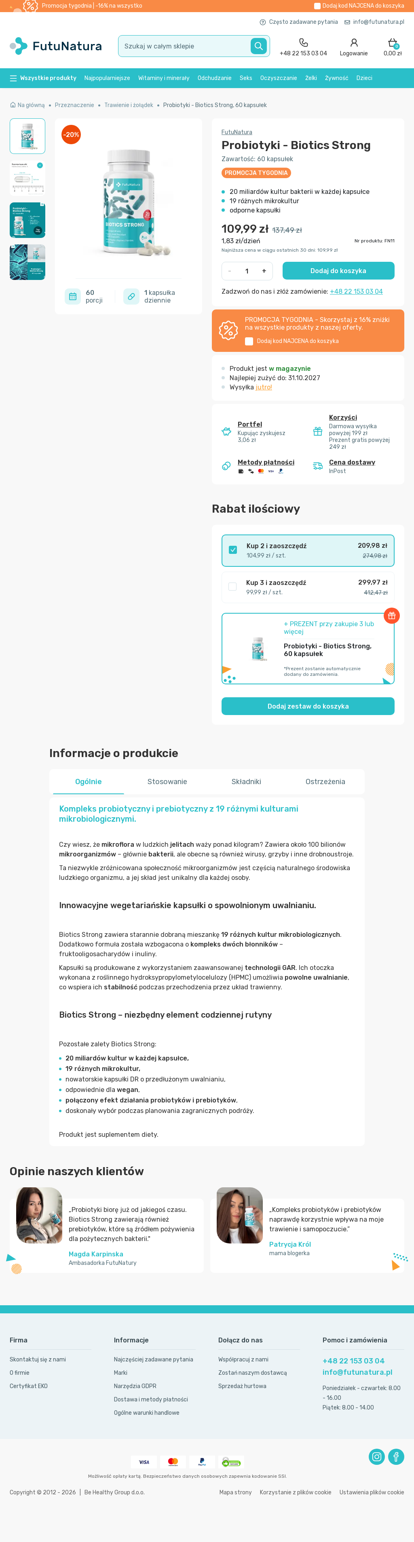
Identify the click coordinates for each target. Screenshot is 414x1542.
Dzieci (364, 78)
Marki (120, 1372)
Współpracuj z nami (243, 1359)
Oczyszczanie (278, 78)
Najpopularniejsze (107, 78)
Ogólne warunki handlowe (147, 1412)
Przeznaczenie (74, 105)
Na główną (27, 105)
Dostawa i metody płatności (151, 1399)
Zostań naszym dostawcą (252, 1372)
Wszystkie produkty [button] (43, 78)
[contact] (303, 46)
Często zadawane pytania (299, 22)
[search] (194, 46)
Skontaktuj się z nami (38, 1359)
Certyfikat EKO (29, 1386)
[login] (354, 46)
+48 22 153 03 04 (356, 291)
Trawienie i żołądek (128, 105)
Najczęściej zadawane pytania (153, 1359)
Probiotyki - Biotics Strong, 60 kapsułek (215, 105)
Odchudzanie (215, 78)
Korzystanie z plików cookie (296, 1492)
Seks (246, 78)
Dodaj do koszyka (338, 271)
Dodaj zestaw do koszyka (308, 706)
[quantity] (247, 271)
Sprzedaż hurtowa (242, 1386)
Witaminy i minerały (164, 78)
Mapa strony (236, 1492)
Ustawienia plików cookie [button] (372, 1492)
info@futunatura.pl (374, 22)
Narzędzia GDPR (135, 1386)
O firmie (20, 1372)
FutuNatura (237, 132)
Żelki (311, 78)
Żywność (337, 78)
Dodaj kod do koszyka (363, 5)
